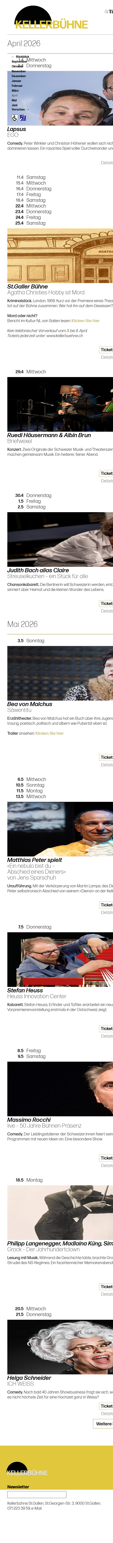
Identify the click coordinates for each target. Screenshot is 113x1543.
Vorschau (20, 109)
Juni (14, 105)
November (19, 71)
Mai (14, 100)
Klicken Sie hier (85, 320)
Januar (16, 81)
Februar (17, 86)
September (19, 61)
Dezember (19, 76)
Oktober (17, 66)
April (14, 95)
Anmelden (85, 1494)
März (15, 91)
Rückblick (20, 57)
